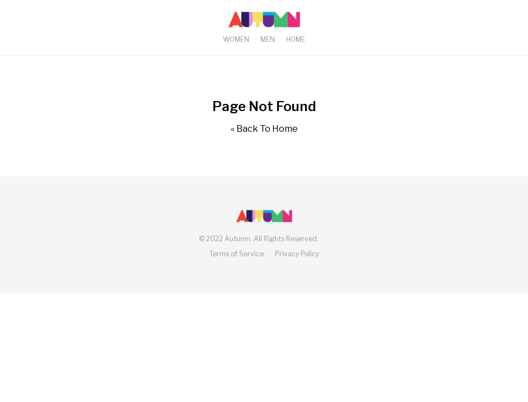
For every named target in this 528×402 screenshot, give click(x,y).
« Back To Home (264, 128)
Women (236, 39)
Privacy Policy (297, 254)
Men (267, 39)
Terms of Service (237, 254)
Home (295, 39)
